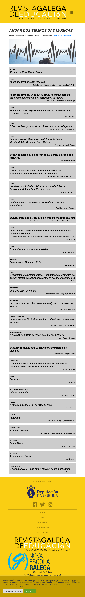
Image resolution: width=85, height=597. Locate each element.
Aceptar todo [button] (30, 591)
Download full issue (62, 35)
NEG (42, 517)
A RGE (42, 512)
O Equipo (42, 522)
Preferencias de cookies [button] (13, 591)
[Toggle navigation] (72, 12)
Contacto (42, 532)
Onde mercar (42, 527)
